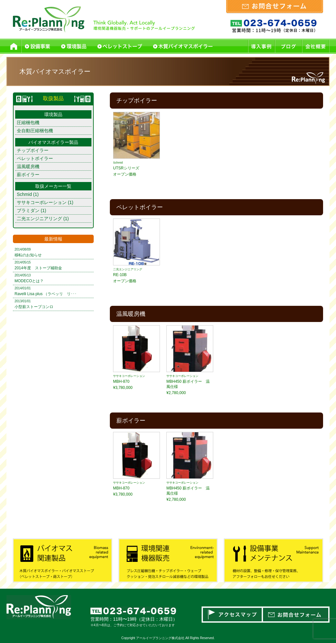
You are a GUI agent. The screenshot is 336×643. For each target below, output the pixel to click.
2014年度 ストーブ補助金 (38, 268)
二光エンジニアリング (39, 218)
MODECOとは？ (29, 281)
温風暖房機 (28, 166)
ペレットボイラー (35, 158)
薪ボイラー (28, 174)
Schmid (24, 194)
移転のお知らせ (28, 255)
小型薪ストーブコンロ (34, 307)
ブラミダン (28, 210)
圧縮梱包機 (28, 122)
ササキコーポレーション (42, 202)
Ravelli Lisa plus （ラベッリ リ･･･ (46, 294)
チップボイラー (32, 150)
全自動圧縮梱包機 (35, 130)
